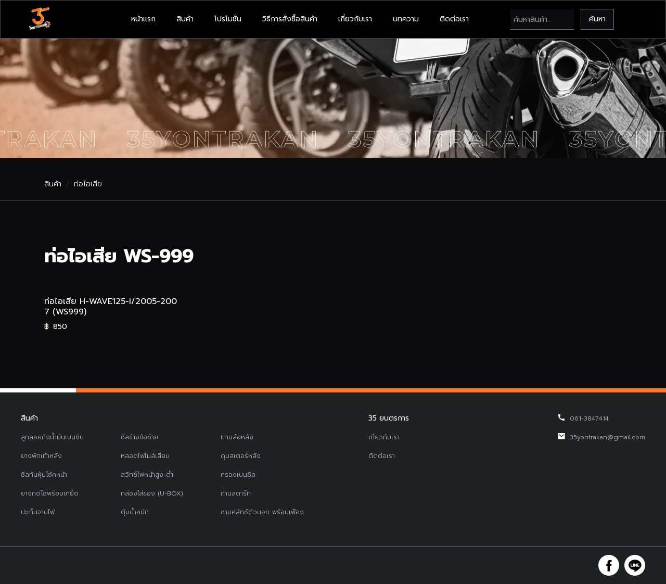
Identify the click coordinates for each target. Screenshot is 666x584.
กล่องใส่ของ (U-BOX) (152, 493)
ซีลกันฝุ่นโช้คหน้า (44, 474)
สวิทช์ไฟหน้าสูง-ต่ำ (147, 474)
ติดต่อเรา (454, 19)
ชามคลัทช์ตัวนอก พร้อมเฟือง (262, 512)
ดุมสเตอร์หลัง (241, 456)
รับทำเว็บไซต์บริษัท (411, 565)
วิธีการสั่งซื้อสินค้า (289, 19)
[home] (39, 19)
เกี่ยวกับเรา (355, 19)
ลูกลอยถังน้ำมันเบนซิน (52, 437)
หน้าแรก (143, 19)
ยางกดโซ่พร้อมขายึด (50, 493)
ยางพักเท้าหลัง (41, 456)
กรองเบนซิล (238, 474)
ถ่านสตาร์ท (236, 493)
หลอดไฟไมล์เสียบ (145, 456)
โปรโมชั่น (227, 19)
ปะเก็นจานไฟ (38, 512)
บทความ (406, 19)
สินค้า (185, 19)
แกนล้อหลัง (237, 437)
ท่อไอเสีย (88, 184)
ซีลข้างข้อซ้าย (139, 437)
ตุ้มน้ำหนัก (135, 512)
